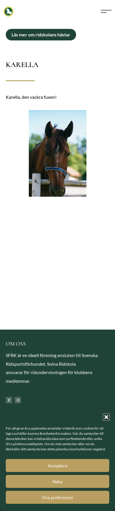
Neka (57, 481)
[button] (106, 417)
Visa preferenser (57, 497)
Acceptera (57, 465)
